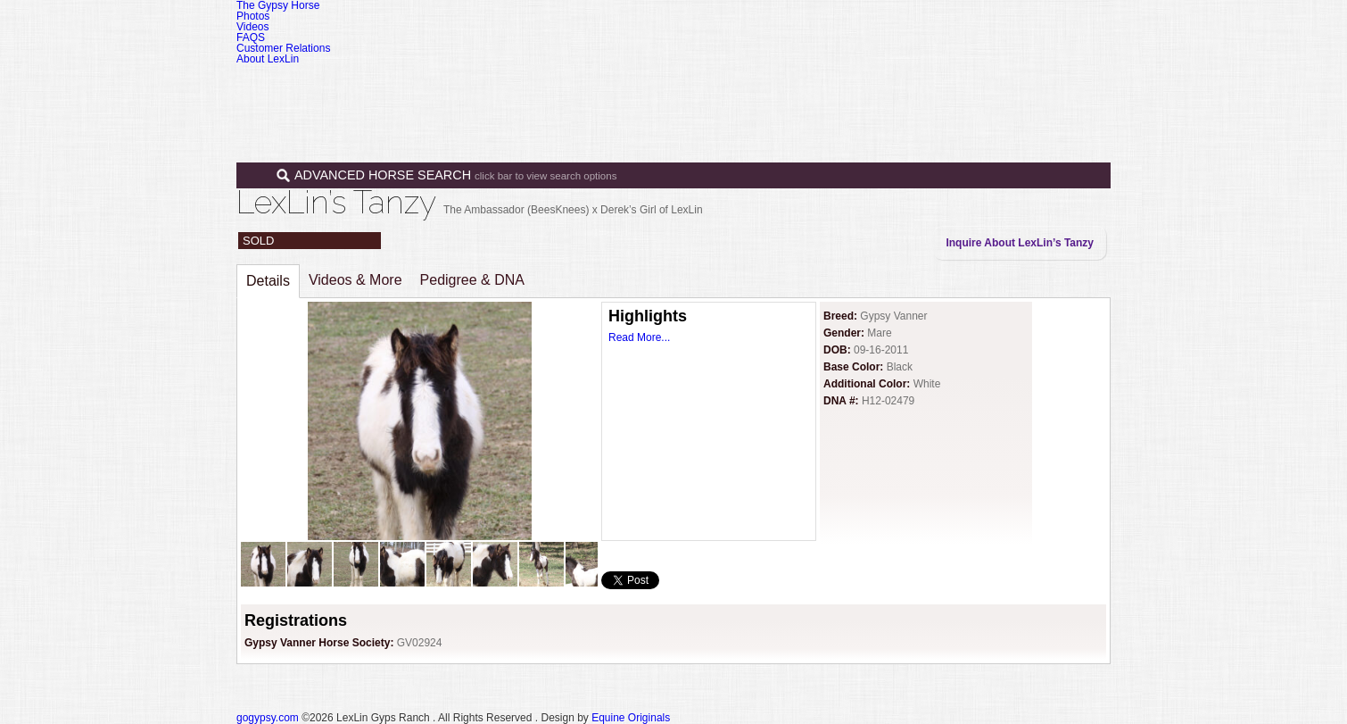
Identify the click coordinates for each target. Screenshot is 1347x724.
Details (268, 280)
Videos (252, 27)
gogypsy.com (267, 718)
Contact (1024, 87)
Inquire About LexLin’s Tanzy (1020, 243)
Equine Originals (630, 718)
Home (658, 87)
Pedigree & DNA (472, 279)
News (955, 87)
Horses (726, 87)
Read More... (639, 337)
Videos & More (355, 279)
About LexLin (267, 59)
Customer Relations (283, 48)
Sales (800, 87)
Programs (881, 87)
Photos (252, 16)
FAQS (250, 37)
